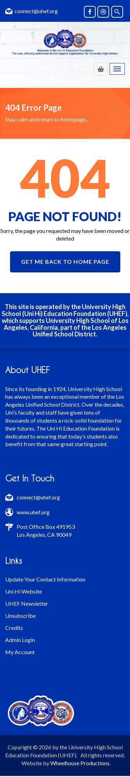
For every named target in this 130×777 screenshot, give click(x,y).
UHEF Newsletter (26, 603)
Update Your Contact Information (45, 579)
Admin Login (20, 639)
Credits (14, 627)
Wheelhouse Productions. (80, 763)
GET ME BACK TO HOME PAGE (65, 261)
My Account (20, 652)
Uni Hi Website (23, 591)
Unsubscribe (20, 615)
